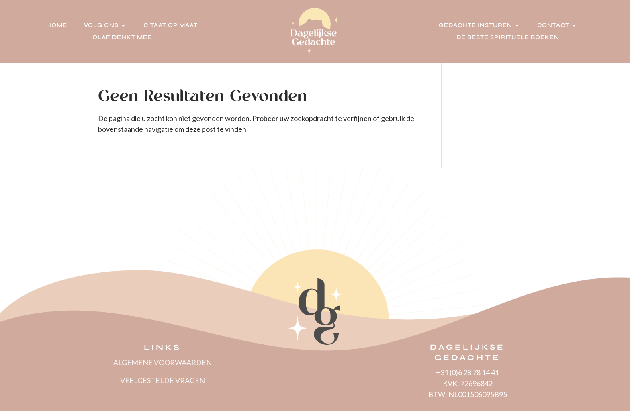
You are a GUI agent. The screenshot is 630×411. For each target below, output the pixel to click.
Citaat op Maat (170, 25)
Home (56, 25)
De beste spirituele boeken (507, 38)
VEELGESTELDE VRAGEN (162, 380)
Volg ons (101, 25)
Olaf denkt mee (122, 38)
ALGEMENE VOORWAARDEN (162, 362)
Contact (553, 25)
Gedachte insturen (475, 25)
